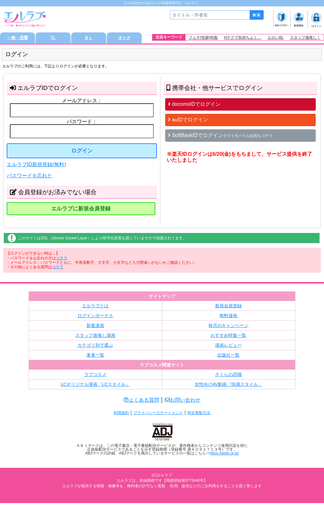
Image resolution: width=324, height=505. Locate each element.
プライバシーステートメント (158, 415)
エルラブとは (95, 307)
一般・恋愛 (17, 38)
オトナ (124, 38)
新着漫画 (95, 327)
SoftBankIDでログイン (220, 137)
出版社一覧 (228, 356)
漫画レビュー (228, 347)
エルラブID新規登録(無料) (36, 166)
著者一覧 (95, 356)
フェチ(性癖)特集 (203, 37)
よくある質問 (141, 402)
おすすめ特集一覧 (228, 337)
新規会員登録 (228, 307)
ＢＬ (88, 38)
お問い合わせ (182, 402)
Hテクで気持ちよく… (242, 37)
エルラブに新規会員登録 (81, 211)
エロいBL (275, 37)
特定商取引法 (198, 415)
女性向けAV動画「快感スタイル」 (229, 386)
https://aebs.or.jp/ (224, 455)
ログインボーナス (95, 317)
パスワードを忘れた (29, 177)
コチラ (61, 259)
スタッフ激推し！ (305, 37)
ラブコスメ (95, 376)
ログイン (82, 152)
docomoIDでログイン (194, 105)
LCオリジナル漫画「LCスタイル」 (95, 386)
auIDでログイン (188, 121)
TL (53, 38)
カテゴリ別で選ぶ (95, 347)
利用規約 (121, 415)
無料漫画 (228, 317)
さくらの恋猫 (228, 376)
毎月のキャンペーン (228, 327)
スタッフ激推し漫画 (95, 337)
